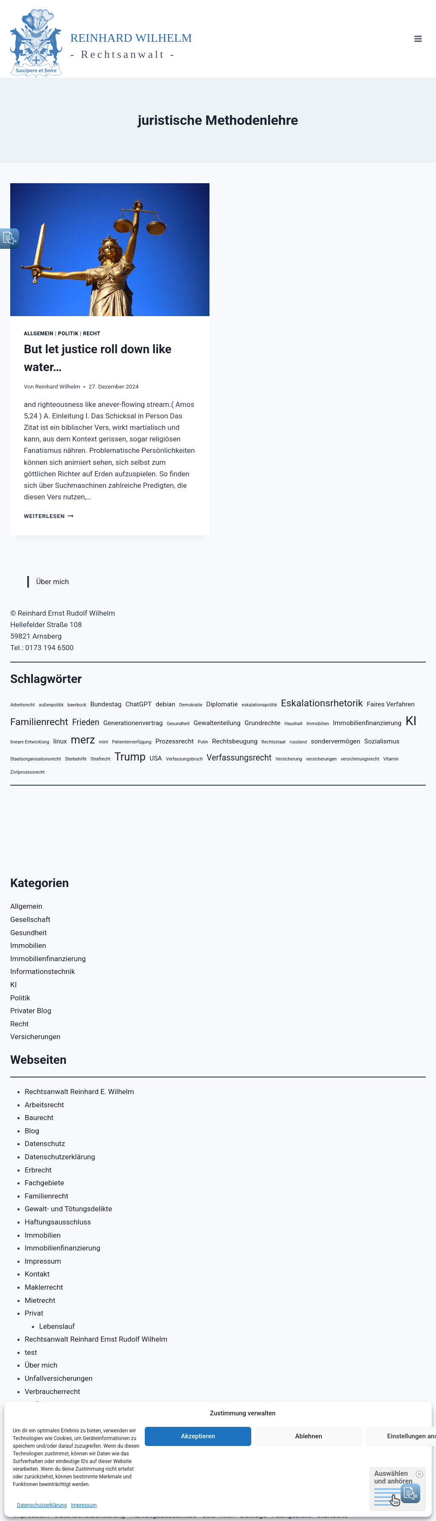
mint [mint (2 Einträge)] (103, 742)
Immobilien (28, 945)
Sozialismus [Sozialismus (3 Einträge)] (381, 741)
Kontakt (37, 1274)
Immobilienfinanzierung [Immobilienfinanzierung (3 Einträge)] (367, 723)
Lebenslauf (57, 1326)
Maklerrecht (44, 1287)
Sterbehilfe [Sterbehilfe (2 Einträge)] (75, 759)
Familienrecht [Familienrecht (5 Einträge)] (39, 722)
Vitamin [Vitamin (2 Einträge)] (391, 759)
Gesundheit (28, 932)
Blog (32, 1130)
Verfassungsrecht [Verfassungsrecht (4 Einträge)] (239, 758)
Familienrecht (47, 1196)
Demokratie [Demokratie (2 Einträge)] (190, 705)
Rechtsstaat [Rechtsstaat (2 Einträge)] (273, 742)
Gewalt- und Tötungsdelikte (68, 1208)
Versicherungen (35, 1036)
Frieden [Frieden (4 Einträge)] (85, 722)
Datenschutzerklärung (42, 1505)
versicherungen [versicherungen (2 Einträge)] (321, 759)
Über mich (52, 581)
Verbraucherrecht (52, 1391)
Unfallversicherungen (58, 1378)
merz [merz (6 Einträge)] (83, 739)
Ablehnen (308, 1436)
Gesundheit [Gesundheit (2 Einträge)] (177, 723)
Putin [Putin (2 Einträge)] (203, 742)
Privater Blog (31, 1010)
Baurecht (39, 1117)
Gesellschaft (30, 919)
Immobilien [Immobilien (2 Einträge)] (318, 723)
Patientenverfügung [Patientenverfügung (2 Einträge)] (132, 742)
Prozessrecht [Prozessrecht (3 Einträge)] (174, 741)
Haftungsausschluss (58, 1222)
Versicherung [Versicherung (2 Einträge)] (288, 759)
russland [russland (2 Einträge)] (298, 742)
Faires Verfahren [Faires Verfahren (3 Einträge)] (391, 704)
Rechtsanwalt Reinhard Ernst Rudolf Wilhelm (96, 1339)
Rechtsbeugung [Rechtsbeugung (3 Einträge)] (235, 741)
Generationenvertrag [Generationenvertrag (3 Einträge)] (133, 723)
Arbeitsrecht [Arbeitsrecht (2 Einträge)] (22, 705)
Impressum (84, 1505)
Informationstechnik (42, 971)
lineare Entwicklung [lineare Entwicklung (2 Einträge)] (29, 742)
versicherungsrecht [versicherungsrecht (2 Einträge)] (360, 759)
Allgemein (39, 334)
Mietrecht (40, 1300)
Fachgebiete (44, 1182)
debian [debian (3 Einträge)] (165, 704)
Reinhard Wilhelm (57, 386)
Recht (91, 334)
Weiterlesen (49, 516)
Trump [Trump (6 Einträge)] (130, 756)
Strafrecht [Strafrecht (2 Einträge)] (101, 759)
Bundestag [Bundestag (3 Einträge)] (106, 704)
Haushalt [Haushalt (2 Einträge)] (293, 723)
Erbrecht (38, 1170)
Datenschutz (45, 1143)
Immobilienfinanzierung (48, 958)
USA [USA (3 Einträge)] (155, 758)
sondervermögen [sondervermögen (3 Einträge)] (335, 741)
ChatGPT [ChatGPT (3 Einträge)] (139, 704)
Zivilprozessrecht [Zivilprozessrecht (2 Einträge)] (27, 772)
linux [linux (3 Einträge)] (60, 741)
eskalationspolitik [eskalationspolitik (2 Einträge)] (259, 705)
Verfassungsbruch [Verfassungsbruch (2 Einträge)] (184, 759)
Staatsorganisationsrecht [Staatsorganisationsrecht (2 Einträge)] (35, 759)
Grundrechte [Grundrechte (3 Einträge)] (262, 723)
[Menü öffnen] (418, 39)
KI (13, 984)
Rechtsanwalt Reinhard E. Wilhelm (79, 1091)
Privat (34, 1313)
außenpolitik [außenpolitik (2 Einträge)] (51, 705)
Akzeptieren (198, 1436)
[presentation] (109, 249)
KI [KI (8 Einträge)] (410, 721)
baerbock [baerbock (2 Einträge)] (77, 705)
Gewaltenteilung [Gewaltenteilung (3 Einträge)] (217, 723)
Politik (68, 334)
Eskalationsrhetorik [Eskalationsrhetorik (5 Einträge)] (322, 703)
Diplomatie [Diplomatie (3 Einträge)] (222, 704)
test (31, 1352)
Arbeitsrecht (44, 1104)
